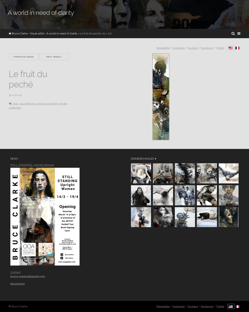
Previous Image (23, 57)
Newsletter (163, 48)
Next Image (54, 57)
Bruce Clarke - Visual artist (26, 33)
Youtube (192, 48)
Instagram (179, 48)
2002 (16, 103)
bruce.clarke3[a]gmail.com (27, 276)
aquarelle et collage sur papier (39, 103)
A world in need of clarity (62, 33)
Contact (15, 272)
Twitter (220, 48)
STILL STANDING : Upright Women (32, 165)
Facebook (207, 48)
